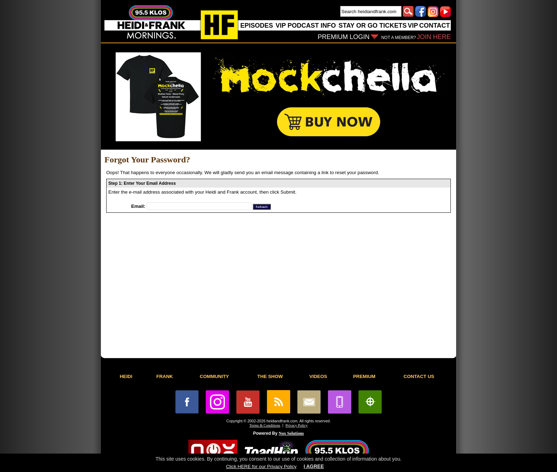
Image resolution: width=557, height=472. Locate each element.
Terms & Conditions (264, 425)
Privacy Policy (297, 425)
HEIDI (126, 376)
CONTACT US (419, 376)
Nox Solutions (291, 433)
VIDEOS (318, 376)
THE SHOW (270, 376)
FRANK (164, 376)
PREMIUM (364, 376)
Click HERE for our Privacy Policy (261, 466)
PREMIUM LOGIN (343, 37)
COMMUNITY (214, 376)
